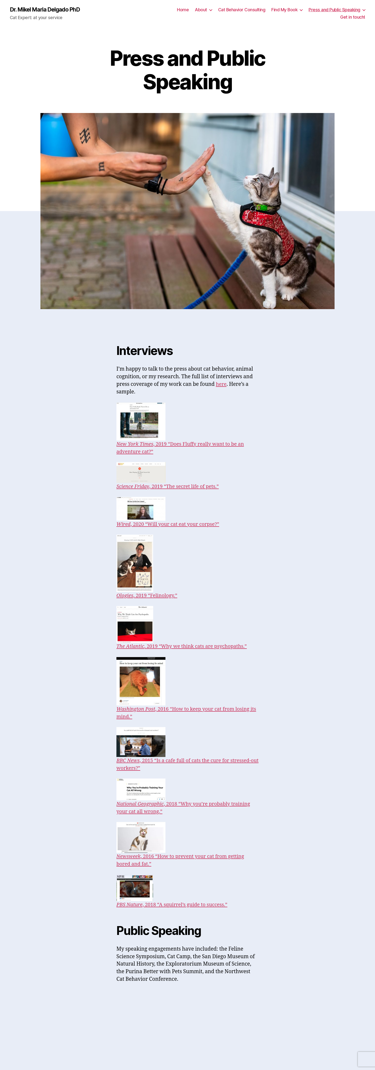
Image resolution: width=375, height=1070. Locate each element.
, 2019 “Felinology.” (148, 595)
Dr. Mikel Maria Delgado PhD (47, 10)
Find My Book (284, 10)
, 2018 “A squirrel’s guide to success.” (174, 905)
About (201, 10)
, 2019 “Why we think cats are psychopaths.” (184, 646)
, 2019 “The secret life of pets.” (170, 486)
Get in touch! (352, 17)
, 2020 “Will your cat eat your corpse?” (170, 524)
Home (183, 10)
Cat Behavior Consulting (241, 10)
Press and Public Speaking (334, 10)
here (221, 384)
